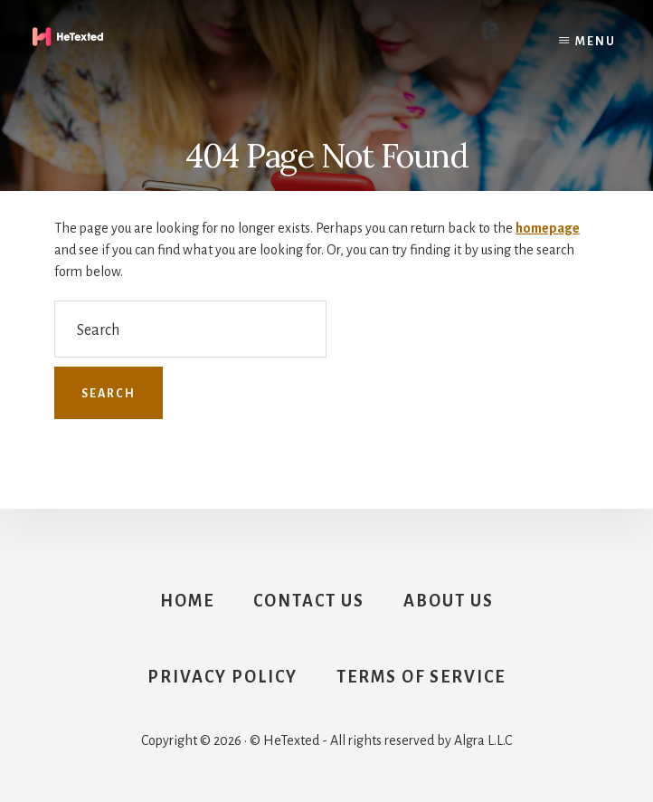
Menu (595, 41)
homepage (548, 228)
